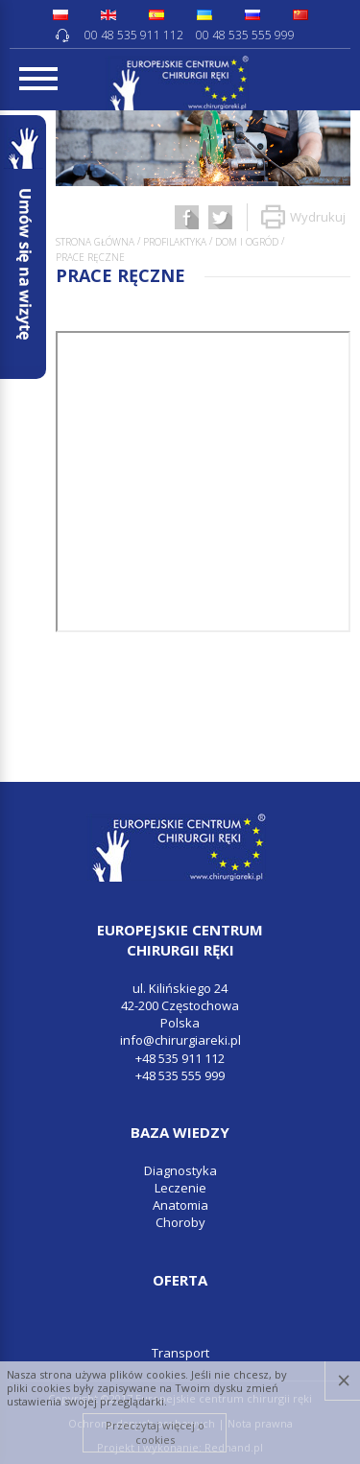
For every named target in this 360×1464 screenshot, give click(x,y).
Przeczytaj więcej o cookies (155, 1432)
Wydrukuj (303, 217)
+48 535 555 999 (180, 1075)
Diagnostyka (180, 1170)
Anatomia (180, 1205)
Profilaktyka (174, 241)
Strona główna (95, 241)
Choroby (180, 1222)
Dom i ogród (246, 241)
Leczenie (180, 1187)
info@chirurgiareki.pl (180, 1040)
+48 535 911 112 (180, 1058)
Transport (180, 1352)
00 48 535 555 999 (245, 35)
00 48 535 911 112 (133, 35)
